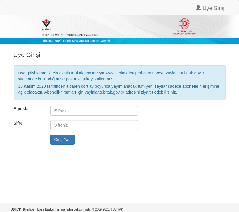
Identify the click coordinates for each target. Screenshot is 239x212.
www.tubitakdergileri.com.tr (130, 73)
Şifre (18, 123)
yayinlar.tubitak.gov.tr (185, 73)
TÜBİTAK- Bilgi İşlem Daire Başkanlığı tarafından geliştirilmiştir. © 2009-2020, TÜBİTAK (66, 209)
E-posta (21, 108)
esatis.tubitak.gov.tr (77, 73)
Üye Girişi (210, 8)
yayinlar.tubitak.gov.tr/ (104, 92)
